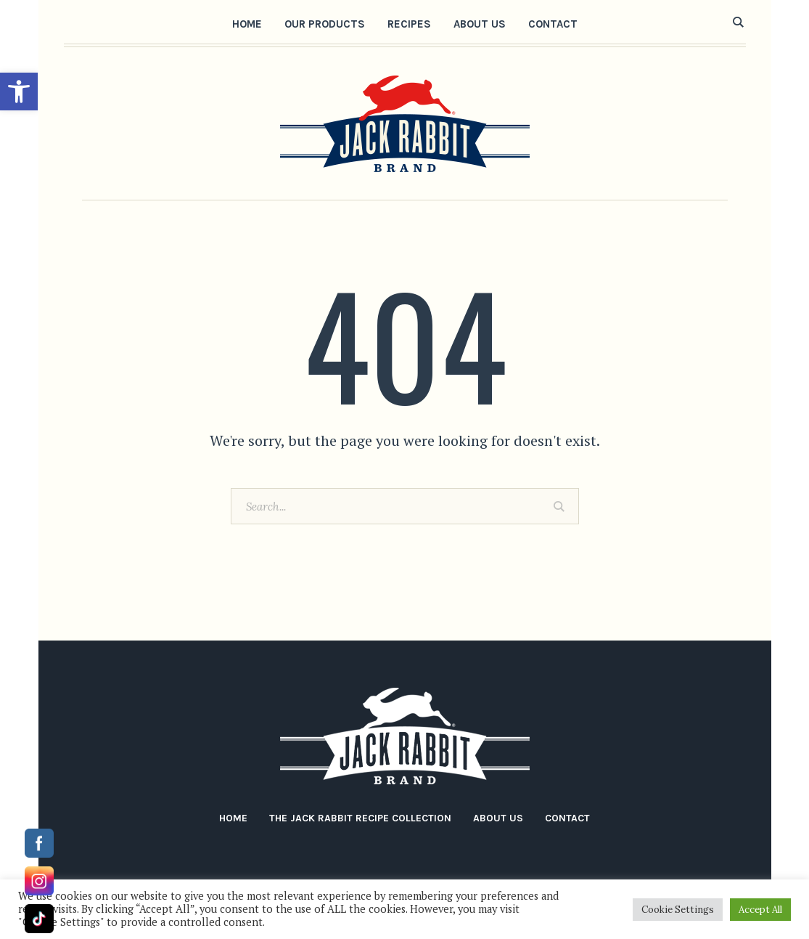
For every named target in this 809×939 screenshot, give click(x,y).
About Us (498, 818)
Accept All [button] (760, 909)
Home (233, 818)
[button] (19, 91)
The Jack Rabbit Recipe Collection (360, 818)
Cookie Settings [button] (677, 909)
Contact (567, 818)
